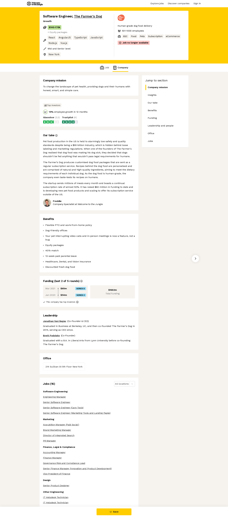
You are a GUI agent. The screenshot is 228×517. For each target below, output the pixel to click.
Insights (152, 95)
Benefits (152, 110)
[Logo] (35, 4)
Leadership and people (160, 125)
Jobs (150, 141)
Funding (152, 118)
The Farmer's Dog (88, 16)
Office (151, 133)
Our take (152, 102)
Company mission (156, 87)
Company (120, 67)
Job (104, 67)
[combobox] (115, 383)
